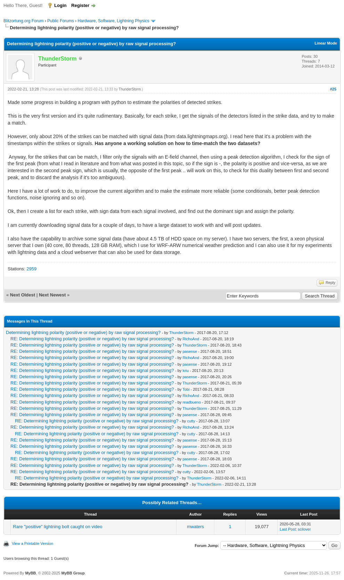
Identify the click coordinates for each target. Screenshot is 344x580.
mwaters (195, 526)
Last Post (288, 529)
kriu (185, 370)
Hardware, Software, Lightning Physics (113, 20)
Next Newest (52, 294)
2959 (31, 268)
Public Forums (60, 20)
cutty (191, 421)
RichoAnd (190, 339)
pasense (189, 351)
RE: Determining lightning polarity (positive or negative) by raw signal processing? (92, 338)
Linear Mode (325, 43)
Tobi (185, 389)
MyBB (30, 573)
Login (60, 5)
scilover (304, 529)
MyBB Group (72, 573)
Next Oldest (22, 294)
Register (80, 5)
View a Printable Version (32, 543)
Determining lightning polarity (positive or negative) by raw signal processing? (83, 332)
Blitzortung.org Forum (23, 20)
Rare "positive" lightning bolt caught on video (57, 526)
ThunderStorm (130, 89)
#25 (333, 89)
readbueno (191, 402)
